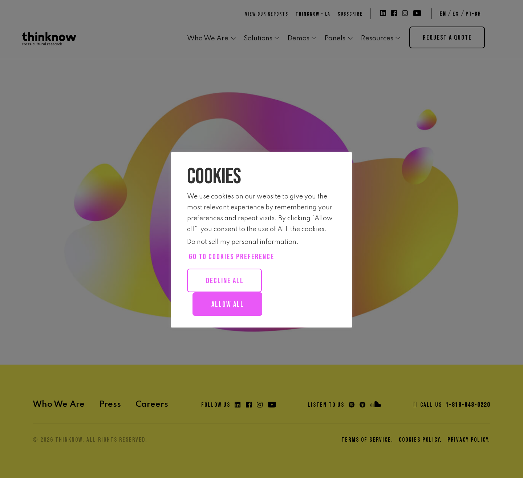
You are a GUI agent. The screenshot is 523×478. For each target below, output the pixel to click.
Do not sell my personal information (241, 242)
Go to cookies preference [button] (231, 256)
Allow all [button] (227, 304)
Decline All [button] (225, 280)
